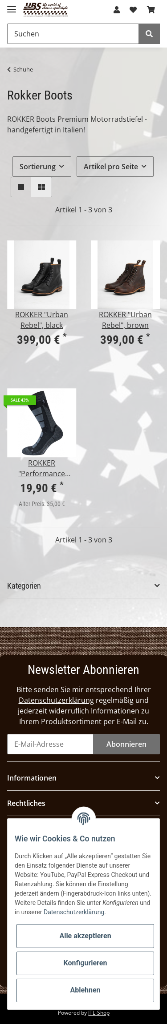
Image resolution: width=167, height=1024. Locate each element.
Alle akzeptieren (85, 936)
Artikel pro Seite (111, 166)
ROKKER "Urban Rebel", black (41, 320)
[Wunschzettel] (133, 10)
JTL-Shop (99, 1012)
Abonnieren (126, 744)
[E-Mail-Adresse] (50, 744)
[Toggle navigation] (11, 5)
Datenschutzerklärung (56, 700)
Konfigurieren (85, 963)
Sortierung (38, 166)
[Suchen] (73, 34)
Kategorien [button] (24, 585)
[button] (117, 10)
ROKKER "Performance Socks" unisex (41, 468)
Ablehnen (85, 990)
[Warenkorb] (151, 10)
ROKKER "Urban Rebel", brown (125, 320)
